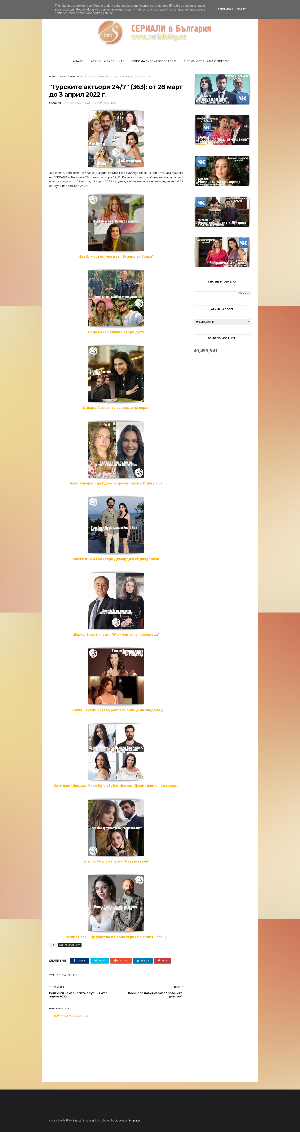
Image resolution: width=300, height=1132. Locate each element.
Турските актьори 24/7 (71, 76)
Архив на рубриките (107, 61)
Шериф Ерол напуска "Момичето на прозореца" (116, 603)
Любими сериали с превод (206, 61)
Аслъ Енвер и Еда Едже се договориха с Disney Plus (116, 452)
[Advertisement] (116, 1049)
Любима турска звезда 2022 (154, 61)
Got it (241, 9)
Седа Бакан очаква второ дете (116, 301)
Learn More (224, 9)
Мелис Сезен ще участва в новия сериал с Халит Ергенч (116, 906)
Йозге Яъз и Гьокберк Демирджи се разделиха (116, 528)
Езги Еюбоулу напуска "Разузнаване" (116, 830)
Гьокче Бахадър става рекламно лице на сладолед (116, 679)
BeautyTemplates (84, 1120)
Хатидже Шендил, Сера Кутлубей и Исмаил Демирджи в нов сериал (116, 754)
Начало (77, 61)
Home (52, 76)
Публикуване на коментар (71, 1015)
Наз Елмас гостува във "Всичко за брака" (116, 225)
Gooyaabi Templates (128, 1120)
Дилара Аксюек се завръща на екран (116, 376)
